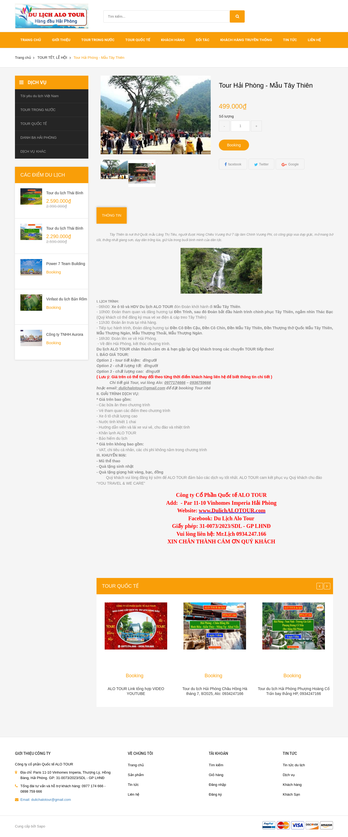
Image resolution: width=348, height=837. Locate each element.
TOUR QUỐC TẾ (137, 40)
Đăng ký (215, 794)
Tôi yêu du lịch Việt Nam (39, 96)
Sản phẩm (136, 775)
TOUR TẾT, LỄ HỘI (52, 58)
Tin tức (290, 40)
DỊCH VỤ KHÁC (33, 151)
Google (293, 164)
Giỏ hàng (216, 775)
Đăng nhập (217, 785)
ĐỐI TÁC (202, 40)
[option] (114, 169)
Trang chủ (136, 765)
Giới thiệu (61, 40)
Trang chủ (30, 40)
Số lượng (226, 116)
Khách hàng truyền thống (246, 40)
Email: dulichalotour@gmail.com (45, 800)
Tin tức (133, 785)
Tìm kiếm (216, 765)
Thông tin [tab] (111, 215)
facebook (234, 164)
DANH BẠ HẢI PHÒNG (38, 138)
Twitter (264, 164)
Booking (234, 145)
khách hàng (173, 40)
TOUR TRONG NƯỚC (97, 40)
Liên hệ (314, 40)
